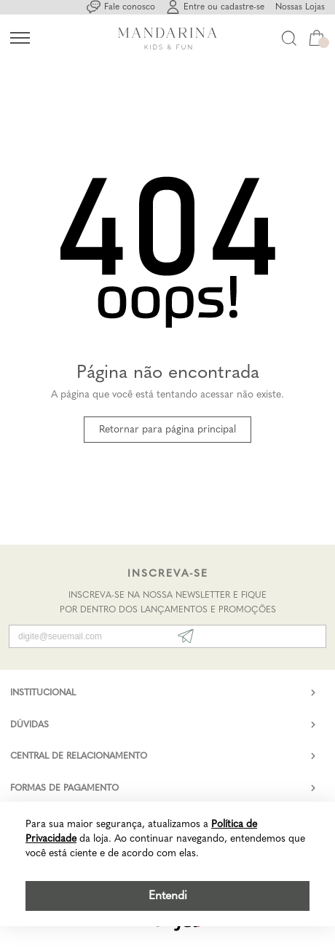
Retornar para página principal (167, 429)
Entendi (168, 895)
